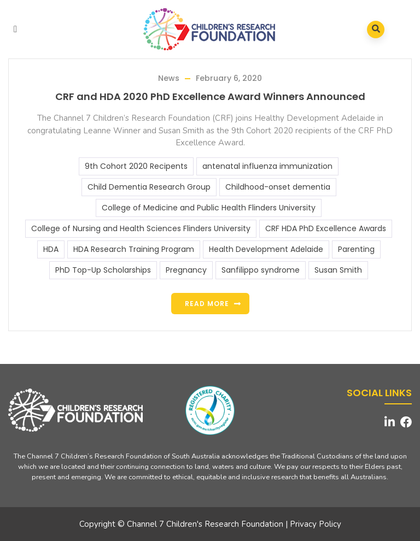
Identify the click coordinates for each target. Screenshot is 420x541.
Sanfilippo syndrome (260, 269)
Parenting (356, 249)
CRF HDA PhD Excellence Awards (325, 228)
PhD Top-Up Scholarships (103, 269)
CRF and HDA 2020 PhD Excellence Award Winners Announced (210, 96)
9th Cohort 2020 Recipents (136, 166)
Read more (207, 303)
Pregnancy (186, 269)
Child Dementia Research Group (149, 186)
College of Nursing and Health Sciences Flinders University (140, 228)
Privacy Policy (315, 524)
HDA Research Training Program (133, 249)
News (168, 78)
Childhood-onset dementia (277, 186)
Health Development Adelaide (266, 249)
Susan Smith (338, 269)
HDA (51, 249)
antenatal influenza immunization (267, 166)
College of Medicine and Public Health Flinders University (209, 207)
